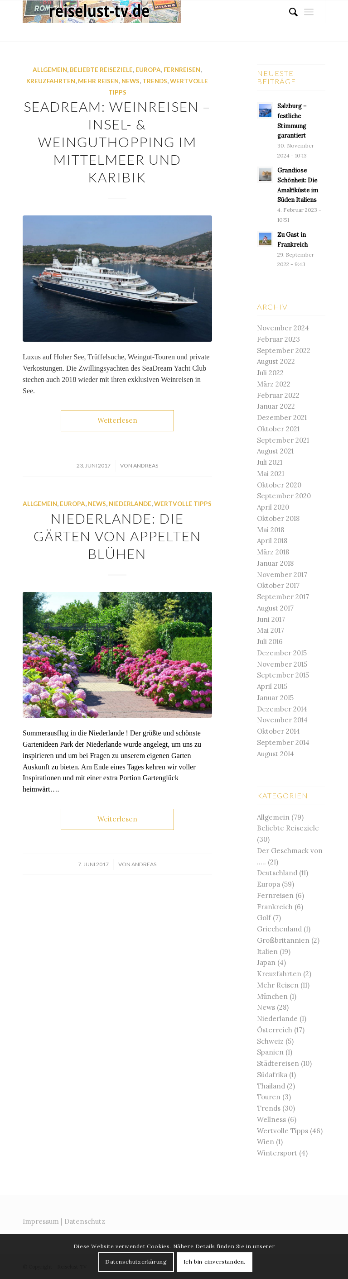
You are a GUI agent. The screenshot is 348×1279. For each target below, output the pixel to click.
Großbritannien (283, 940)
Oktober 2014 (278, 731)
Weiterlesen (117, 420)
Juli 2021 (269, 462)
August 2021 (275, 451)
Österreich (274, 1030)
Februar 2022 (278, 395)
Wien (265, 1141)
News (130, 81)
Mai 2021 (270, 473)
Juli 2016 (270, 641)
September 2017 (283, 596)
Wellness (271, 1119)
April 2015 (272, 686)
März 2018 (273, 552)
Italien (267, 951)
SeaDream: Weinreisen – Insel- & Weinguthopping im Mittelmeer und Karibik (117, 141)
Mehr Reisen (98, 81)
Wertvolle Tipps (183, 503)
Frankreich (275, 906)
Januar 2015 (275, 697)
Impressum (41, 1221)
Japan (266, 962)
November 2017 (282, 574)
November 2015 (282, 664)
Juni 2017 (271, 619)
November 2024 (283, 328)
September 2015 (283, 675)
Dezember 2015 (282, 653)
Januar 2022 (276, 406)
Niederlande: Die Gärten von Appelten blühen (117, 536)
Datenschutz (84, 1221)
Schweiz (270, 1041)
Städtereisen (278, 1063)
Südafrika (272, 1074)
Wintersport (277, 1153)
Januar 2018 (275, 563)
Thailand (271, 1086)
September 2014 (283, 742)
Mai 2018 (270, 529)
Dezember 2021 (282, 417)
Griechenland (279, 929)
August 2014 (275, 753)
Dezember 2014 (282, 709)
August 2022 (276, 361)
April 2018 (272, 540)
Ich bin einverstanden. (215, 1261)
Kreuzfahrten (50, 81)
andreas (145, 465)
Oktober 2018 (278, 518)
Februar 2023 (278, 339)
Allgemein (50, 69)
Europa (148, 69)
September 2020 (284, 496)
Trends (154, 81)
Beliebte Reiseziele (101, 69)
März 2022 (273, 384)
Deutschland (277, 873)
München (272, 996)
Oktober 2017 (278, 585)
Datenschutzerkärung (136, 1261)
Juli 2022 (270, 372)
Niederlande (130, 503)
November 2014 (282, 720)
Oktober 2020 (279, 485)
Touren (268, 1097)
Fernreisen (182, 69)
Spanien (270, 1052)
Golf (264, 917)
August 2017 (275, 608)
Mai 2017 (270, 630)
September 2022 (283, 350)
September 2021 (283, 440)
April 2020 (273, 507)
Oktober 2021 (278, 429)
